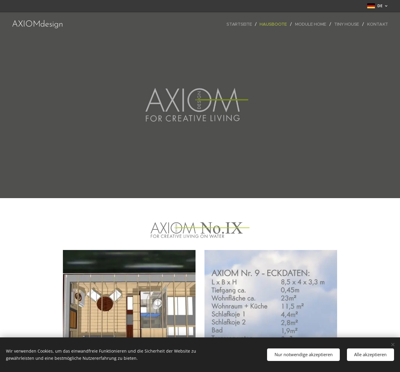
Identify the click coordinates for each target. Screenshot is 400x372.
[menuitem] (242, 24)
